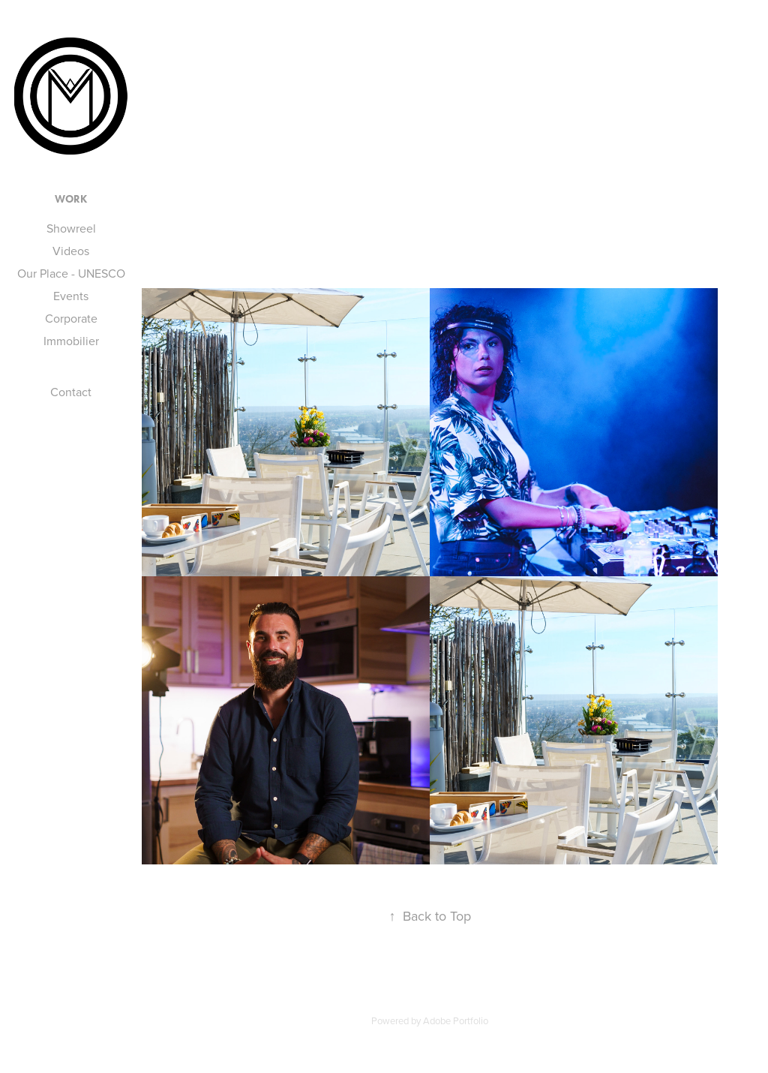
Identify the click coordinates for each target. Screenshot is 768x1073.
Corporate (71, 318)
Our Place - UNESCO (71, 273)
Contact (71, 391)
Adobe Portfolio (455, 1020)
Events (70, 295)
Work (71, 199)
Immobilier (71, 340)
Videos (70, 250)
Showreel (71, 228)
